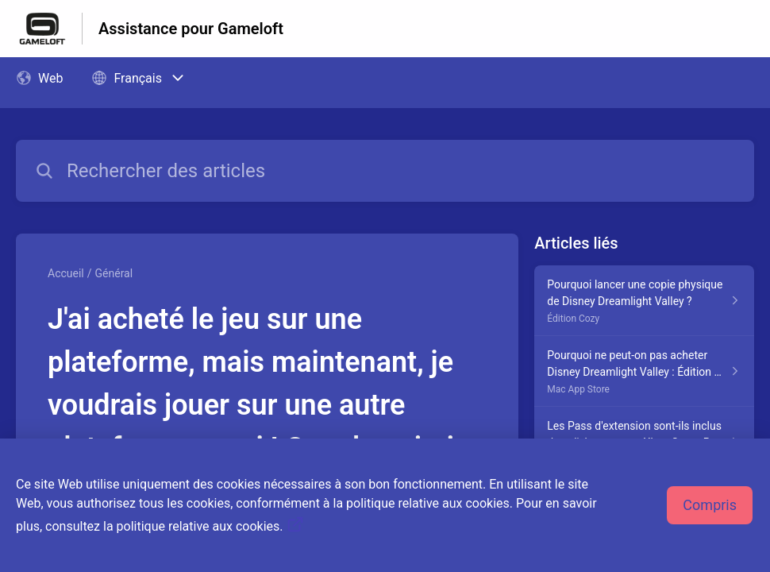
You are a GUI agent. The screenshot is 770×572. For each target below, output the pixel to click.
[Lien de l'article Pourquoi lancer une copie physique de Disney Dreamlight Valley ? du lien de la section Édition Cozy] (644, 300)
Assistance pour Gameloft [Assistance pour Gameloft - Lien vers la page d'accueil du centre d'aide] (190, 28)
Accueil (66, 273)
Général (114, 273)
